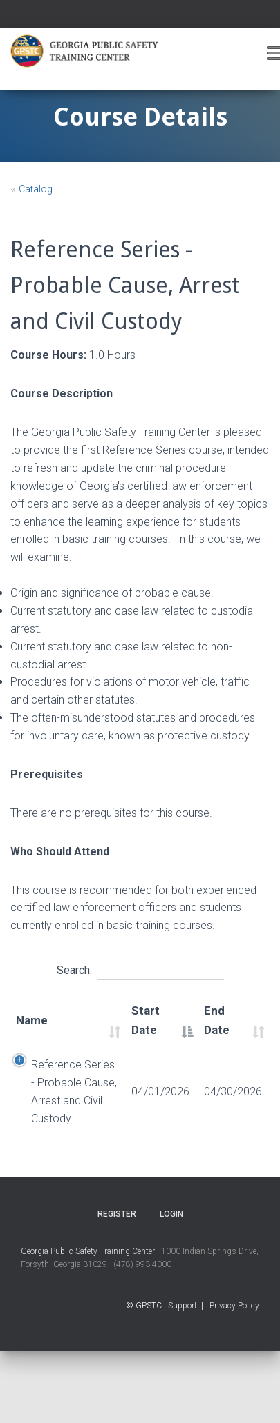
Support (182, 1306)
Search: (140, 968)
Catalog (36, 189)
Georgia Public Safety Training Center (88, 1251)
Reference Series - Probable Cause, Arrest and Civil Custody (74, 1091)
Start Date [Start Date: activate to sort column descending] (145, 1020)
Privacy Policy (234, 1306)
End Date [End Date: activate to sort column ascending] (217, 1020)
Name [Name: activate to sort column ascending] (32, 1020)
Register (116, 1214)
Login (171, 1214)
